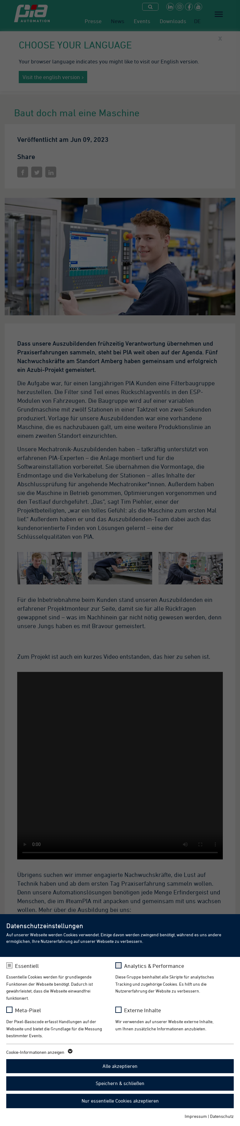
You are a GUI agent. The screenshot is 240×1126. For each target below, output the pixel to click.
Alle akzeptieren (120, 1066)
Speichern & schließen (120, 1083)
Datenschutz (222, 1116)
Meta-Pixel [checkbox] (28, 1010)
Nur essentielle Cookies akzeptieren (120, 1100)
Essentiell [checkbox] (27, 966)
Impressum (196, 1116)
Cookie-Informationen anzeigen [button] (39, 1052)
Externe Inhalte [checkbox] (142, 1010)
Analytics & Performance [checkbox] (154, 966)
